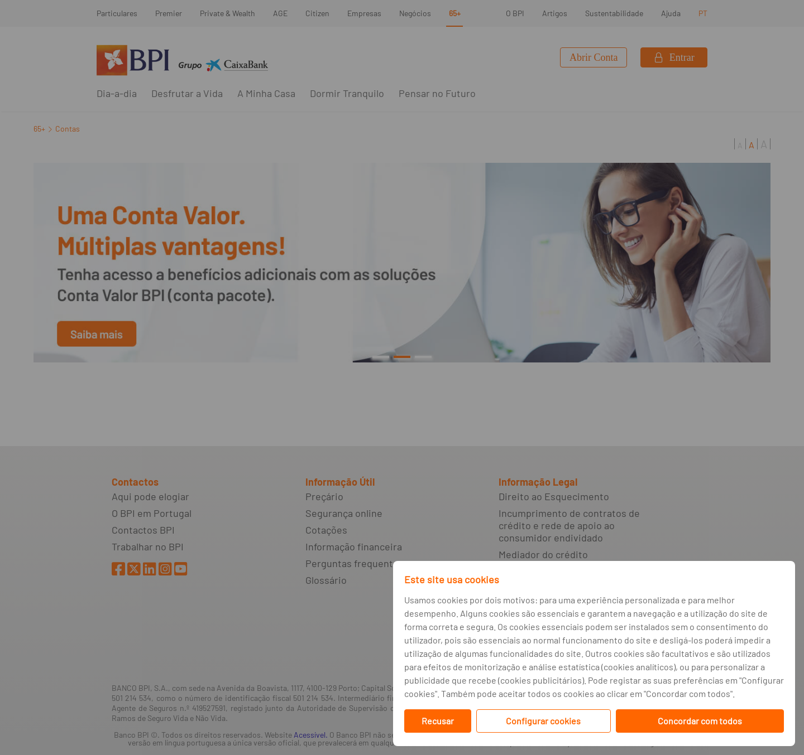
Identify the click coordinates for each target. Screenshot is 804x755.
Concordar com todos (700, 720)
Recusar (438, 720)
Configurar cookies (543, 720)
